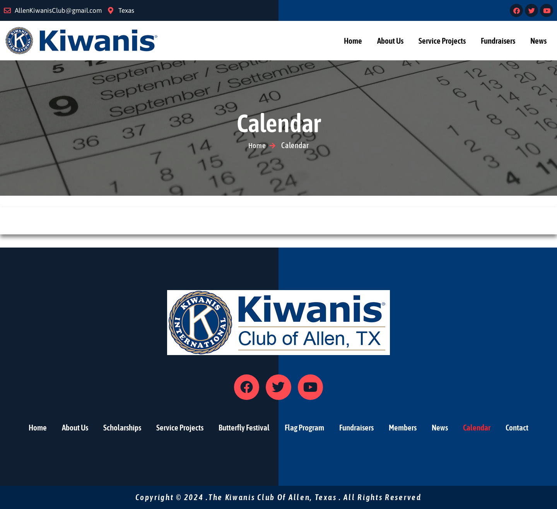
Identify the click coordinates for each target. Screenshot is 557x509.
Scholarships (122, 427)
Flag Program (304, 427)
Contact (517, 427)
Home (353, 40)
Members (403, 427)
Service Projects (442, 40)
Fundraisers (498, 40)
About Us (390, 40)
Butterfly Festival (244, 427)
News (538, 40)
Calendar (476, 427)
